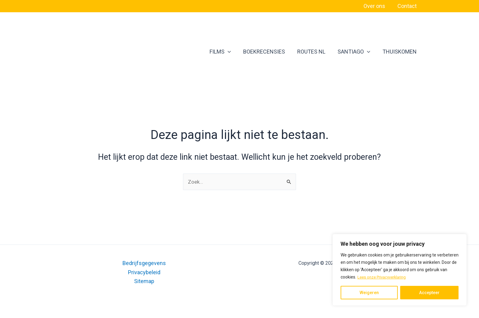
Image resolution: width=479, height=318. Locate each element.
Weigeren (369, 292)
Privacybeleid (144, 272)
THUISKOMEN (403, 51)
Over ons (376, 6)
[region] (399, 270)
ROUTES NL (322, 51)
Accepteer (429, 292)
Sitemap (144, 281)
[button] (245, 51)
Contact (407, 6)
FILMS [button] (238, 51)
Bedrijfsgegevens (144, 263)
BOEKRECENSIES (278, 51)
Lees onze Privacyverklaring (384, 277)
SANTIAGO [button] (360, 51)
